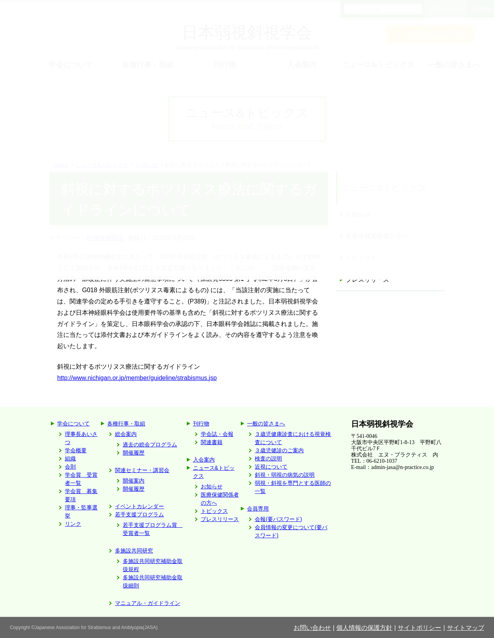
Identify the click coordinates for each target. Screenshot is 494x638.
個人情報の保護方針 (364, 627)
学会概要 (76, 450)
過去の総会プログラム (150, 444)
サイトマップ (465, 627)
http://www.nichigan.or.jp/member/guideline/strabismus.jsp (137, 378)
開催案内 (133, 481)
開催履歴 (133, 453)
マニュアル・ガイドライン (147, 603)
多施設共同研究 (134, 550)
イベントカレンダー (139, 506)
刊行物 (201, 423)
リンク (73, 524)
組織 (70, 458)
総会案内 (126, 434)
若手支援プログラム (139, 514)
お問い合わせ (312, 627)
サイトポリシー (419, 627)
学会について (73, 423)
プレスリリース (367, 279)
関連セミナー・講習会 (142, 470)
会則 (70, 467)
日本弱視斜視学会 (382, 424)
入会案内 (204, 460)
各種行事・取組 (126, 423)
